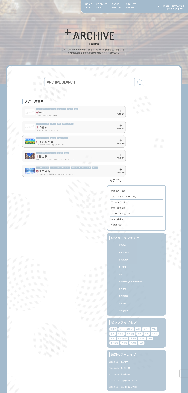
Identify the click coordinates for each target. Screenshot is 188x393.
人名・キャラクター (136, 118)
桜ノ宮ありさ (140, 173)
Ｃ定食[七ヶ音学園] (145, 317)
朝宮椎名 (138, 166)
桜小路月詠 (139, 181)
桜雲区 (129, 250)
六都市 (147, 268)
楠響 (136, 195)
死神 (138, 255)
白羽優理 (138, 210)
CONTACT (177, 9)
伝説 (129, 273)
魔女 (59, 123)
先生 (129, 268)
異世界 (70, 109)
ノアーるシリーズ (42, 123)
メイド (129, 255)
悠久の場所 (61, 109)
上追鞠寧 (140, 292)
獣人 (145, 255)
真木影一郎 (141, 298)
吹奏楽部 (130, 259)
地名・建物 (132, 140)
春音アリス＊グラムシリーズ (81, 167)
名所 (65, 138)
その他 (130, 146)
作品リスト (132, 112)
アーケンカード (134, 123)
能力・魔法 (132, 129)
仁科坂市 (137, 268)
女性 (64, 123)
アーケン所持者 (142, 250)
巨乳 (147, 259)
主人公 (158, 264)
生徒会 (155, 259)
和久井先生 (141, 305)
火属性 (156, 268)
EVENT (117, 5)
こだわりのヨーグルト (146, 311)
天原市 (60, 138)
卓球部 (153, 255)
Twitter (173, 6)
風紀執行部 (138, 264)
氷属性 (70, 123)
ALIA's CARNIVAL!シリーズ (46, 109)
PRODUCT (102, 5)
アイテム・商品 (134, 135)
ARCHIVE (131, 5)
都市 (129, 264)
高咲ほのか (139, 232)
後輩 (139, 259)
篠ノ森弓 (138, 188)
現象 (76, 109)
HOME (88, 5)
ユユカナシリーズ (42, 138)
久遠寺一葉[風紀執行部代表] (147, 202)
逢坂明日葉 (139, 217)
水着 (154, 250)
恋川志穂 (138, 224)
